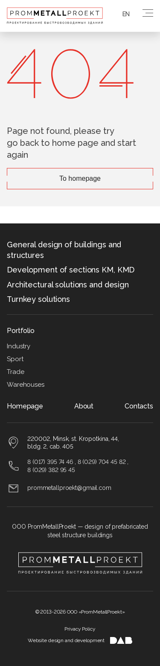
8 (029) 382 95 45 (51, 469)
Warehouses (25, 384)
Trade (15, 372)
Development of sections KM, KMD (70, 269)
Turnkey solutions (38, 299)
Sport (15, 359)
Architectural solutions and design (68, 284)
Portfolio (21, 331)
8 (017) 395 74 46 (50, 461)
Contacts (139, 406)
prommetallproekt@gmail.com (69, 487)
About (83, 406)
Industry (18, 346)
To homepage (80, 178)
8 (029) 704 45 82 (102, 461)
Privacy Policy (79, 629)
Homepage (25, 406)
